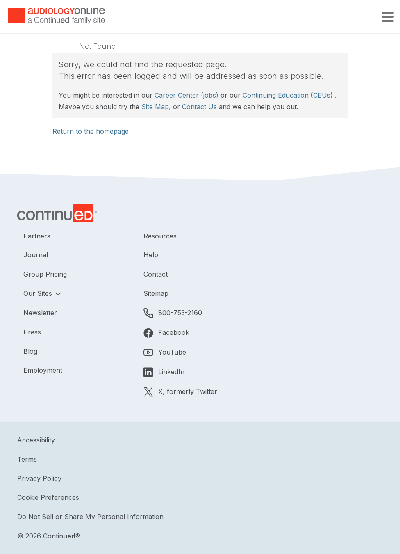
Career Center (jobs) (186, 95)
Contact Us (199, 107)
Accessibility (36, 440)
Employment (42, 370)
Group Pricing (45, 274)
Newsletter (40, 313)
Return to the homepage (90, 131)
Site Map (155, 107)
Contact (155, 274)
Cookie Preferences (48, 497)
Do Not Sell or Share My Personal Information (90, 517)
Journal (35, 255)
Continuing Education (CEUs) (288, 95)
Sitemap (155, 293)
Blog (30, 351)
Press (32, 332)
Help (150, 255)
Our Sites (38, 293)
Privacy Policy (39, 478)
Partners (36, 236)
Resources (160, 236)
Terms (27, 459)
